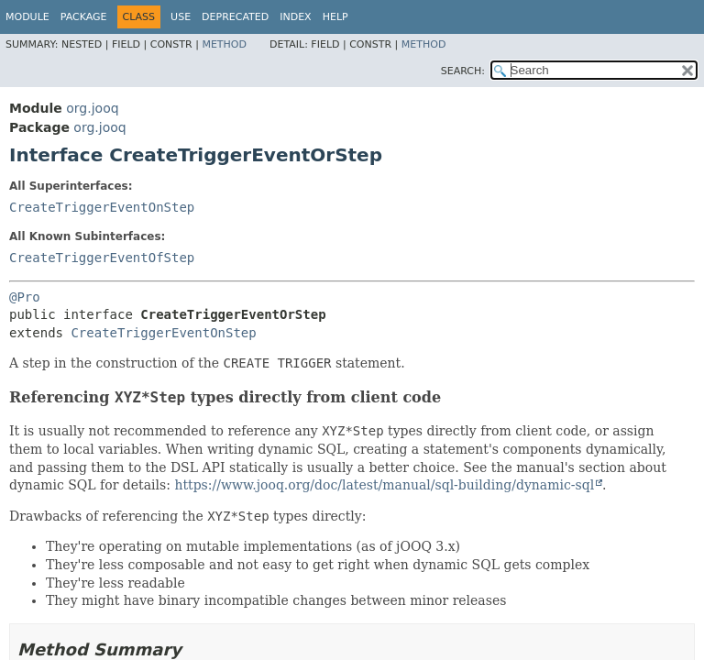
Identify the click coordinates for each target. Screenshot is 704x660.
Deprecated (235, 17)
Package (83, 17)
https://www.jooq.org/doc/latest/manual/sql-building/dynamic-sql (384, 485)
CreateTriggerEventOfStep (101, 257)
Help (335, 17)
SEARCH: (463, 71)
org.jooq (92, 108)
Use (180, 17)
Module (28, 17)
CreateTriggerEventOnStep (101, 207)
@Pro (24, 297)
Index (295, 17)
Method (224, 44)
